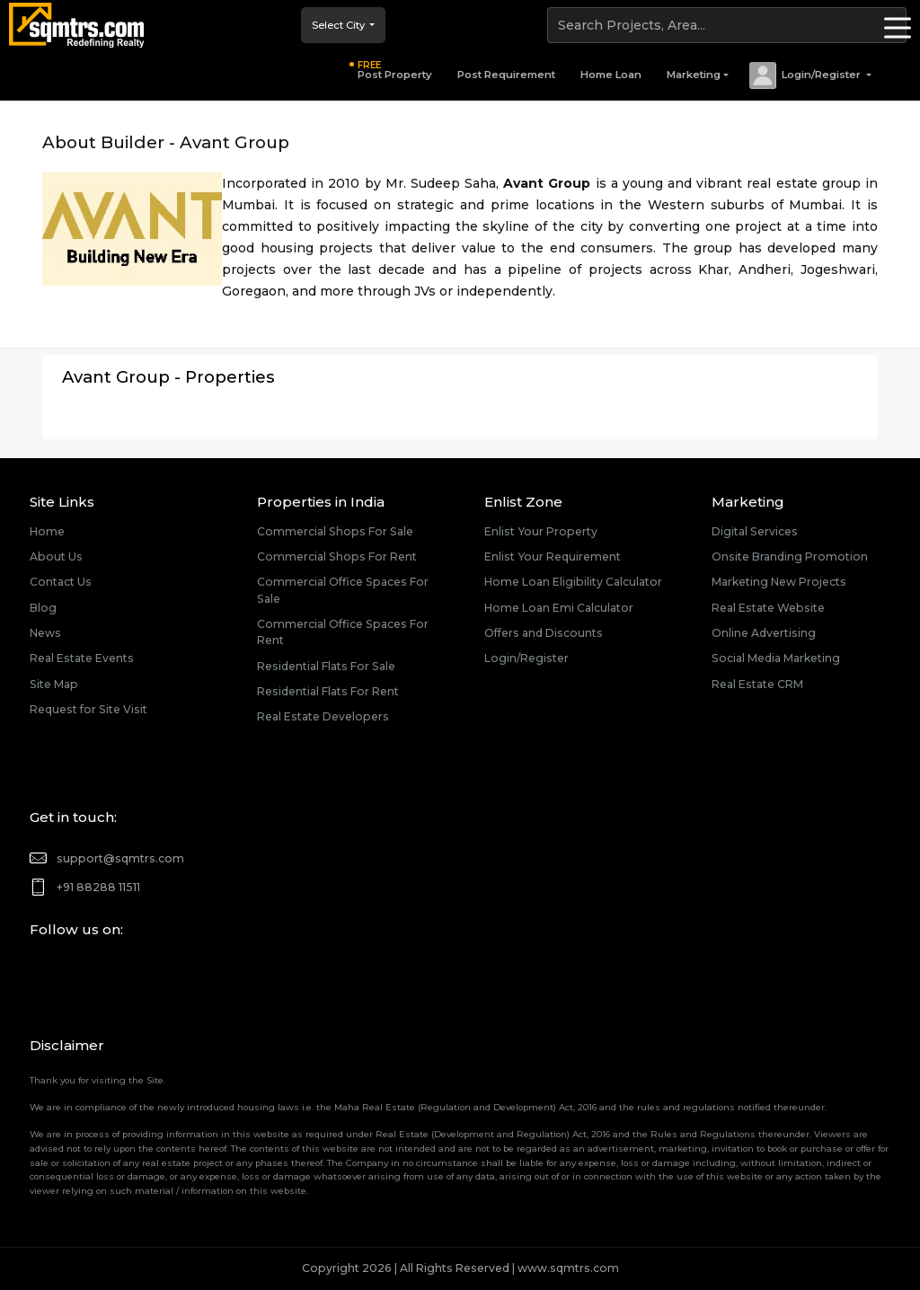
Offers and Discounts (543, 633)
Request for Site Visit (88, 709)
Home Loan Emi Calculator (558, 607)
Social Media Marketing (776, 658)
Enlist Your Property (540, 531)
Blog (43, 607)
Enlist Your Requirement (552, 556)
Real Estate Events (82, 658)
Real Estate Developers (323, 716)
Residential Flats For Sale (326, 666)
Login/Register (526, 658)
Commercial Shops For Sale (335, 531)
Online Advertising (764, 633)
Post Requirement (506, 74)
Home (47, 531)
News (45, 633)
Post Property (395, 70)
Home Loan (610, 74)
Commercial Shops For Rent (337, 556)
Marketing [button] (694, 74)
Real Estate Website (768, 607)
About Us (56, 556)
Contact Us (61, 581)
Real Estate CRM (757, 684)
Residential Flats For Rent (328, 691)
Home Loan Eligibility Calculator (573, 581)
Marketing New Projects (779, 581)
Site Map (54, 684)
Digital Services (755, 531)
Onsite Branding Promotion (790, 556)
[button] (809, 75)
